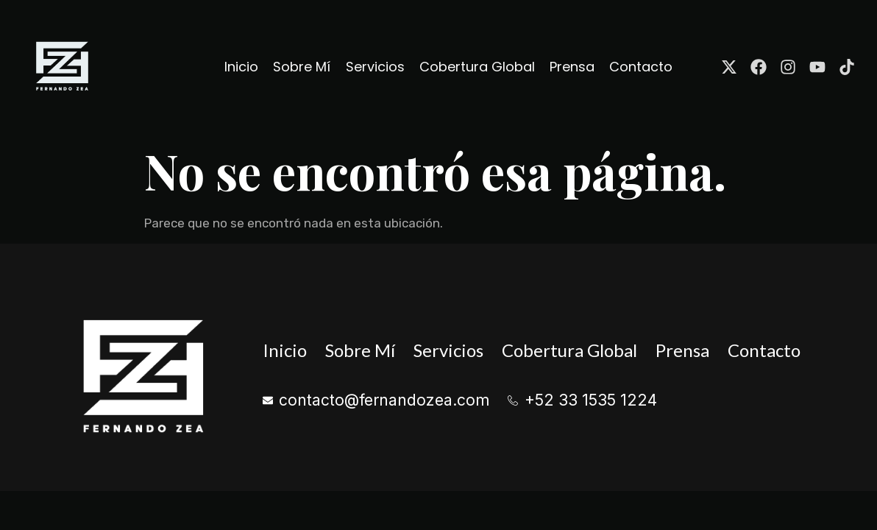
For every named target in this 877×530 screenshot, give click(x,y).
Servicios (375, 66)
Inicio (242, 66)
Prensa (572, 66)
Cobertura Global (477, 66)
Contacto (640, 66)
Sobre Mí (302, 66)
